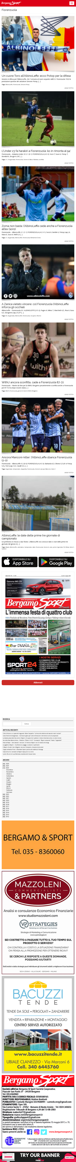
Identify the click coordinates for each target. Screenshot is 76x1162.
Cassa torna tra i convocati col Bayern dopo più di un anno (18, 752)
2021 (7, 798)
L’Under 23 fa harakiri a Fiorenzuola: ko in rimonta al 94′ (36, 151)
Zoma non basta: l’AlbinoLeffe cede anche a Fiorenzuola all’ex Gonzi (37, 227)
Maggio (8, 784)
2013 (7, 815)
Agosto (8, 778)
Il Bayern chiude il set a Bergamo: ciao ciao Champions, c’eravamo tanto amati (23, 747)
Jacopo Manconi (46, 469)
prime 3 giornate (58, 547)
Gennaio (9, 792)
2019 (7, 802)
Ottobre (9, 774)
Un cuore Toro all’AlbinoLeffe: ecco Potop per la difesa (36, 75)
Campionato (16, 469)
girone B (20, 391)
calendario (20, 547)
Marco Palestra (33, 159)
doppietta (24, 469)
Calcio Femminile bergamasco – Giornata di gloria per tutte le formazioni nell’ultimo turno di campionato (30, 736)
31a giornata (11, 159)
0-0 (6, 316)
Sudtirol (4, 549)
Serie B (25, 391)
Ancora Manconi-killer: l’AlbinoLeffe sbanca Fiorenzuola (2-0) (37, 459)
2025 (7, 766)
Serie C (53, 469)
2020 (7, 800)
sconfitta (41, 159)
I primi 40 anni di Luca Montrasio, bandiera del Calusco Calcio (19, 754)
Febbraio (9, 790)
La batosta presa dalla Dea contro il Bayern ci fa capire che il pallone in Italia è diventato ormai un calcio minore (32, 738)
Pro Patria (66, 547)
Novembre (10, 772)
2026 (7, 764)
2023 (7, 794)
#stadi (7, 547)
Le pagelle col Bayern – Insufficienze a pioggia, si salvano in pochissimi (21, 745)
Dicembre (9, 770)
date (33, 547)
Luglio (8, 780)
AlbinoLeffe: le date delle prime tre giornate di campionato (31, 537)
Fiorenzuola (16, 84)
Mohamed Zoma (35, 237)
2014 (7, 813)
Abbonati (38, 682)
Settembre (10, 776)
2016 (7, 808)
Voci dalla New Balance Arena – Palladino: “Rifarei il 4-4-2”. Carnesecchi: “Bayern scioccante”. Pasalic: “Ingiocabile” (32, 740)
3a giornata (11, 237)
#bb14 (7, 391)
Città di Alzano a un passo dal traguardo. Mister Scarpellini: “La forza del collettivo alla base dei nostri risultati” (32, 733)
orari (51, 547)
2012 (7, 817)
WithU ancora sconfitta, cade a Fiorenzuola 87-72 (33, 382)
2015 (7, 810)
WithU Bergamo (32, 391)
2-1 (6, 159)
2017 (7, 806)
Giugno (8, 782)
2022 (7, 796)
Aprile (8, 786)
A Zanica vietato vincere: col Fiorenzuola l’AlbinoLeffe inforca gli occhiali (35, 305)
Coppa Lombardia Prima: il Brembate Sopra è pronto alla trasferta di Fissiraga (23, 749)
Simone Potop (25, 84)
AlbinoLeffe (9, 84)
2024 (7, 768)
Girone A (26, 159)
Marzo (8, 788)
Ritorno (39, 316)
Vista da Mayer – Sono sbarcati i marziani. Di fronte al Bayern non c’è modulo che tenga (26, 742)
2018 (7, 804)
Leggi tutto (69, 88)
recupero (33, 316)
